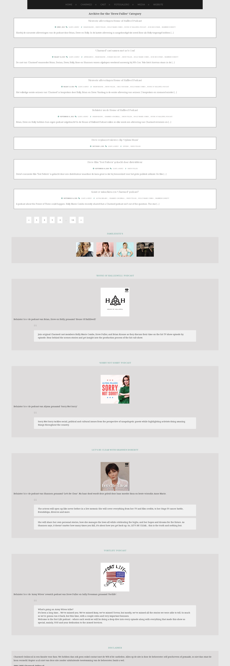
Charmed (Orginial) (112, 116)
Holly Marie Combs (114, 27)
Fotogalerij (121, 4)
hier (25, 319)
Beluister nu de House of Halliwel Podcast (115, 110)
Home (68, 4)
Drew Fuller (101, 27)
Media (141, 4)
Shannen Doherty (169, 27)
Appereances (88, 57)
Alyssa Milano (101, 198)
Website (158, 4)
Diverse (126, 146)
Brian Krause (89, 27)
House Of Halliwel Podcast (135, 27)
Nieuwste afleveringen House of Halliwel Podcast (115, 20)
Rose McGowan (154, 27)
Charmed (86, 4)
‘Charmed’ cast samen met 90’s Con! (115, 50)
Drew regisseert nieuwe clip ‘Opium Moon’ (115, 139)
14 (73, 220)
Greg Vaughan (122, 87)
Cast (103, 4)
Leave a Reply (74, 27)
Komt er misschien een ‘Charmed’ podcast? (115, 191)
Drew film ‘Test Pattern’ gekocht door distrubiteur (115, 162)
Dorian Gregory (113, 57)
